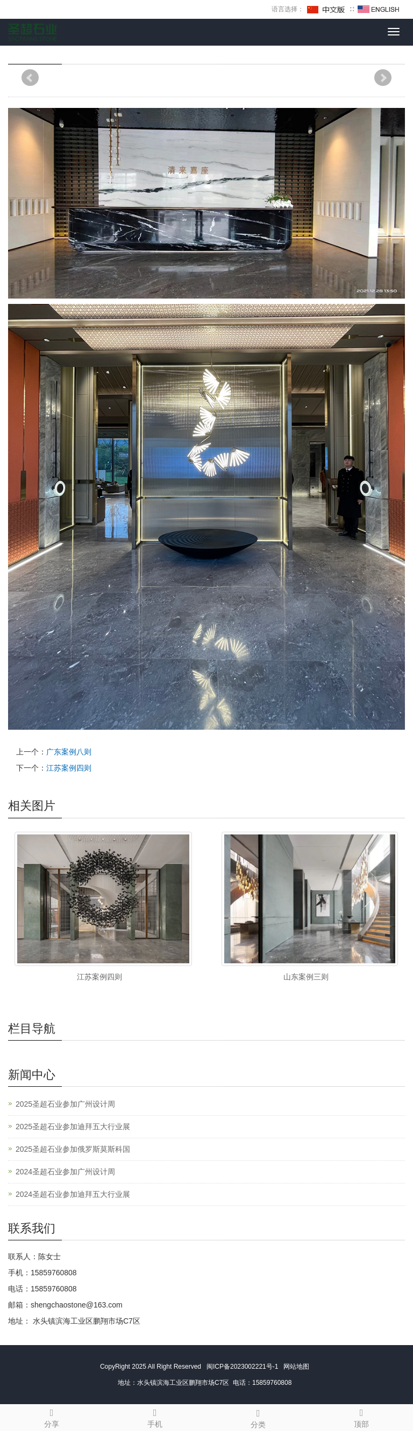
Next (382, 77)
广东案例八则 (68, 751)
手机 (154, 1416)
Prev (30, 77)
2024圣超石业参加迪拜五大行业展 (73, 1194)
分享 (51, 1416)
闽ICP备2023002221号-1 (240, 1366)
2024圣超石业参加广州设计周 (65, 1171)
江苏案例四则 (68, 768)
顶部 (361, 1416)
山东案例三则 (306, 976)
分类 (258, 1417)
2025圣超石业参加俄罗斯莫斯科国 (73, 1149)
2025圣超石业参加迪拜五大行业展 (73, 1126)
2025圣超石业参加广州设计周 (65, 1104)
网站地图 (298, 1366)
